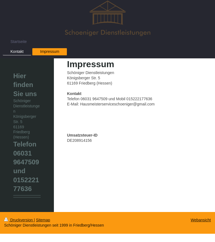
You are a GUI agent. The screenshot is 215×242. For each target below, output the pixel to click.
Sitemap (43, 220)
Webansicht (201, 220)
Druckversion (19, 220)
